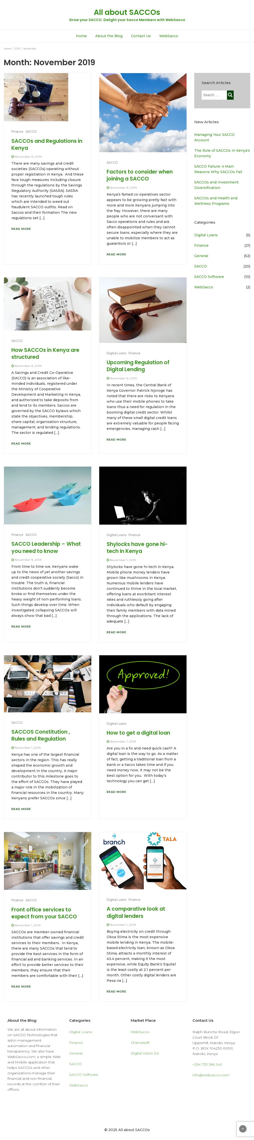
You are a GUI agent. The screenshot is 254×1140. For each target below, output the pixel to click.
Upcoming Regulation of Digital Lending (138, 366)
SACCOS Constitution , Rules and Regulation (40, 735)
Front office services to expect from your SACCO (44, 913)
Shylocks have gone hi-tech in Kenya (137, 547)
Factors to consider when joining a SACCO (140, 175)
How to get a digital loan (138, 732)
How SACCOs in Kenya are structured (45, 353)
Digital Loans (116, 353)
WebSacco (168, 36)
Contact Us (141, 36)
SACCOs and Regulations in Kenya (46, 144)
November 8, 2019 (28, 156)
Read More (21, 229)
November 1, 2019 (123, 560)
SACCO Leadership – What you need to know (46, 547)
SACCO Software (209, 276)
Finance (17, 131)
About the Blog (109, 36)
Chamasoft (140, 1042)
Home (81, 36)
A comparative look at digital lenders (136, 912)
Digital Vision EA (145, 1053)
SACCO (31, 131)
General (201, 256)
